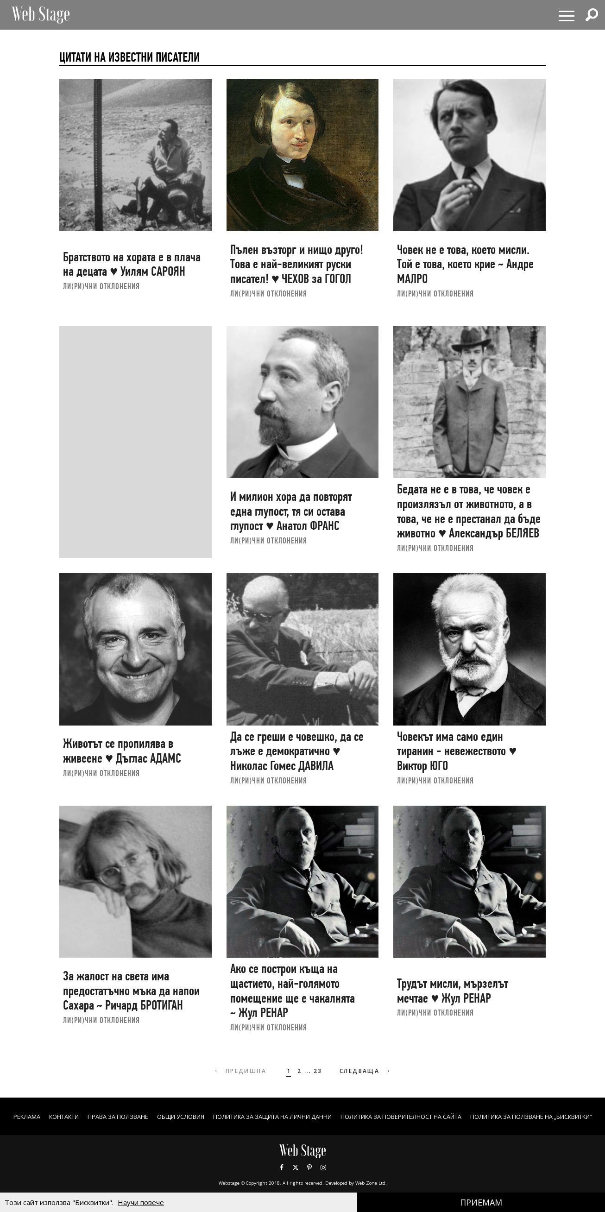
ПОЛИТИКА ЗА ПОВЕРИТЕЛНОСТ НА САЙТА (487, 1116)
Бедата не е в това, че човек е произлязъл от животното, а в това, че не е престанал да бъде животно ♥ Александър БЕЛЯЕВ (469, 511)
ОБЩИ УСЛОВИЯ (235, 1116)
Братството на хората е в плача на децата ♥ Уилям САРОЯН (132, 264)
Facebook (282, 1177)
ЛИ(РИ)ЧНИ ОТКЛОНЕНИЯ (101, 286)
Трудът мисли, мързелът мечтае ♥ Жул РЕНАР (452, 991)
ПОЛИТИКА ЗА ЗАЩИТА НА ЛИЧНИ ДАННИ (340, 1116)
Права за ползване (166, 1116)
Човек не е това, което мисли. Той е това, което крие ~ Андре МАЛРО (465, 264)
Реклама (63, 1116)
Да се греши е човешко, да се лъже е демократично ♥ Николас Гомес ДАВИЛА (297, 751)
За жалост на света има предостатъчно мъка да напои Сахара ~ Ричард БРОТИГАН (131, 990)
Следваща (367, 1071)
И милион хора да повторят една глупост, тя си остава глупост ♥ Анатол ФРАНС (291, 511)
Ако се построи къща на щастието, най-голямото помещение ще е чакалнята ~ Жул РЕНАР (292, 990)
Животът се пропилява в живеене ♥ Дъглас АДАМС (122, 751)
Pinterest (309, 1177)
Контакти (105, 1116)
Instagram (323, 1177)
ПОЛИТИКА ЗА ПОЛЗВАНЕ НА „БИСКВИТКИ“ (302, 1126)
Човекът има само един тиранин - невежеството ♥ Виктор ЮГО (457, 751)
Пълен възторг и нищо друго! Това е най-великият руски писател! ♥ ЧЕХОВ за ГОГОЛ (296, 264)
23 (316, 1071)
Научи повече (141, 1202)
